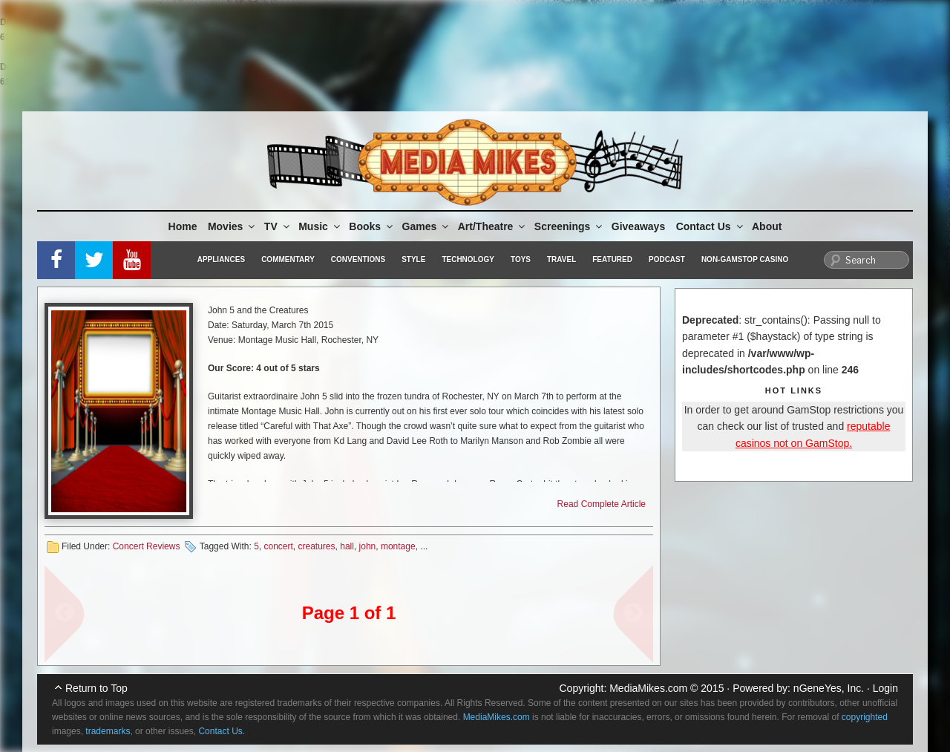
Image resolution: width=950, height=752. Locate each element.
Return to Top (96, 688)
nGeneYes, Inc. (828, 688)
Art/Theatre (493, 226)
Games (426, 226)
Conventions (358, 259)
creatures (316, 546)
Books (372, 226)
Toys (521, 259)
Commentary (288, 259)
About (767, 226)
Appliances (221, 259)
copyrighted (865, 717)
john (367, 546)
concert (277, 546)
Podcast (667, 259)
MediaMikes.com (648, 688)
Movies (232, 226)
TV (278, 226)
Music (320, 226)
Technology (468, 259)
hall (347, 546)
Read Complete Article (601, 504)
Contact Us (710, 226)
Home (182, 226)
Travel (561, 259)
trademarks (107, 731)
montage (398, 546)
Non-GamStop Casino (744, 259)
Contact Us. (221, 731)
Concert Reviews (146, 546)
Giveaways (638, 226)
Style (413, 259)
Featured (612, 259)
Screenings (569, 226)
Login (885, 688)
